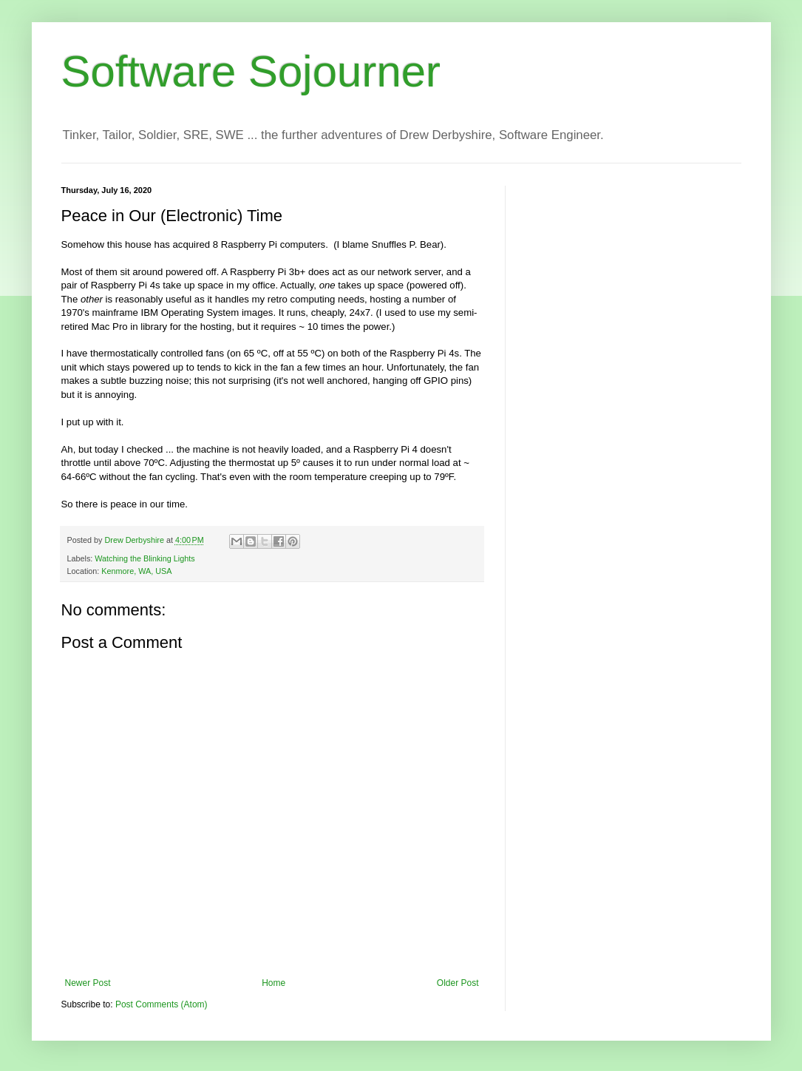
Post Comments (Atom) (161, 1004)
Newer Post (88, 983)
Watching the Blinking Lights (144, 558)
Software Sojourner (251, 71)
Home (273, 983)
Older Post (458, 983)
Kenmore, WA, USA (136, 571)
